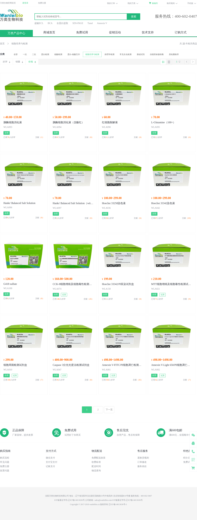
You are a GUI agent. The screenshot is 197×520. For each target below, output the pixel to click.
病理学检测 (109, 54)
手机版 (190, 3)
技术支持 (148, 32)
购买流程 (4, 458)
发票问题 (4, 470)
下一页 (109, 409)
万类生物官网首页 (8, 3)
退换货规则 (143, 458)
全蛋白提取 (62, 23)
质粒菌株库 (174, 54)
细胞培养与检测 (19, 43)
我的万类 (131, 3)
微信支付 (50, 458)
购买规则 (171, 3)
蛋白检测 (45, 54)
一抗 (25, 54)
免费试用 (82, 32)
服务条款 (142, 466)
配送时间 (96, 466)
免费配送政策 (98, 458)
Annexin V (102, 23)
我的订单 (111, 3)
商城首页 (49, 32)
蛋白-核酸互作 (73, 54)
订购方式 (180, 32)
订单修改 (142, 462)
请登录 (25, 3)
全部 (16, 54)
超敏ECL (38, 23)
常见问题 (4, 462)
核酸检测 (58, 54)
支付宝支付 (51, 462)
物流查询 (96, 470)
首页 (2, 43)
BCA (50, 23)
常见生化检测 (125, 54)
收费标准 (96, 462)
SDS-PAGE (77, 23)
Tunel (90, 23)
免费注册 (42, 3)
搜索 (133, 16)
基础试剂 (141, 54)
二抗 (34, 54)
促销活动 (115, 32)
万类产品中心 (16, 33)
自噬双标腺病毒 (157, 54)
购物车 (155, 3)
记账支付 (50, 466)
